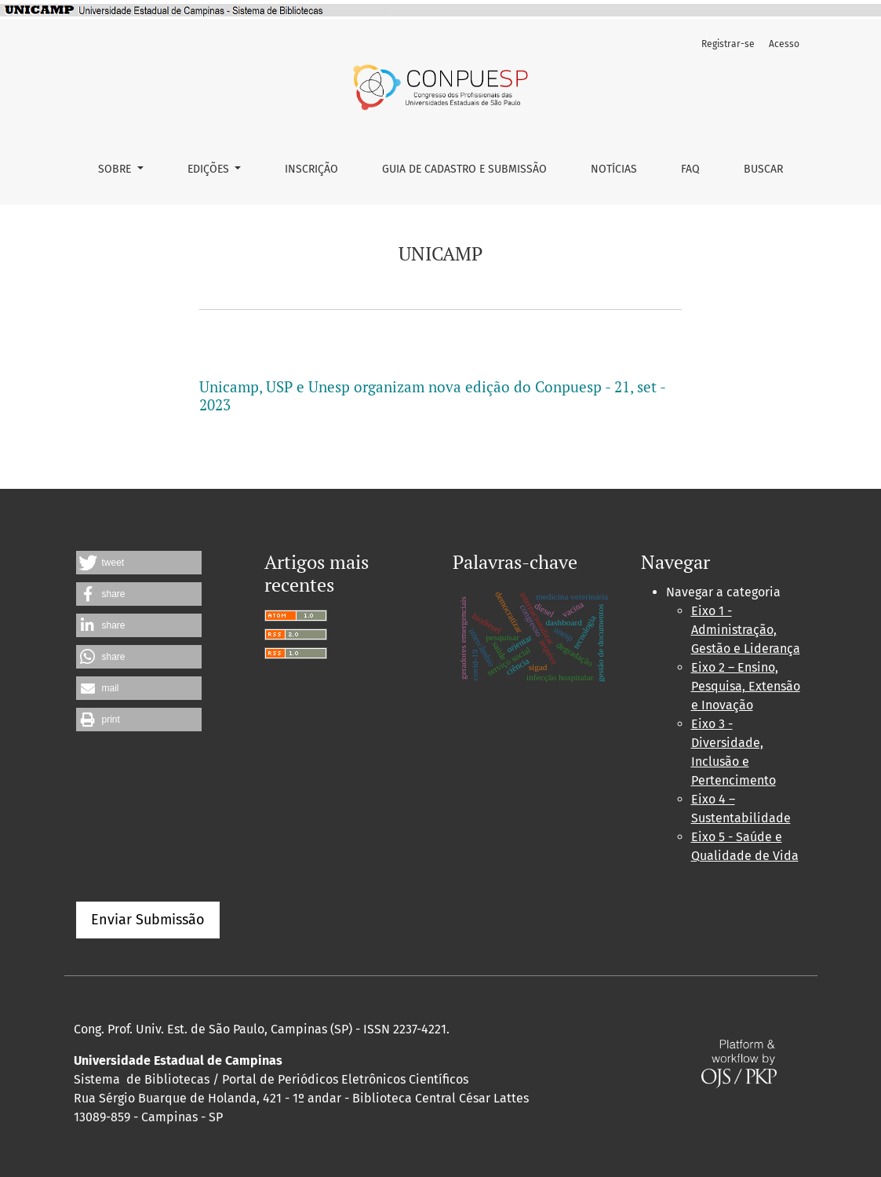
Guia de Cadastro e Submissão (464, 169)
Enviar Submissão (148, 919)
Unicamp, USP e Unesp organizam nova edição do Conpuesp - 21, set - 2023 (432, 395)
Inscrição (311, 169)
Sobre (116, 169)
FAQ (690, 169)
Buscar (763, 169)
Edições (209, 169)
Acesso (784, 43)
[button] (139, 562)
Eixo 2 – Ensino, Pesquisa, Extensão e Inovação (745, 686)
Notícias (614, 169)
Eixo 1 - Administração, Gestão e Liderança (745, 629)
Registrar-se (728, 43)
